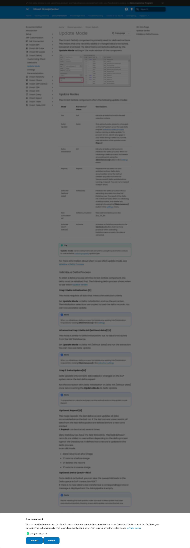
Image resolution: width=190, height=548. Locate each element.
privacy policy (134, 528)
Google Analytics (38, 533)
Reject (51, 540)
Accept (34, 540)
